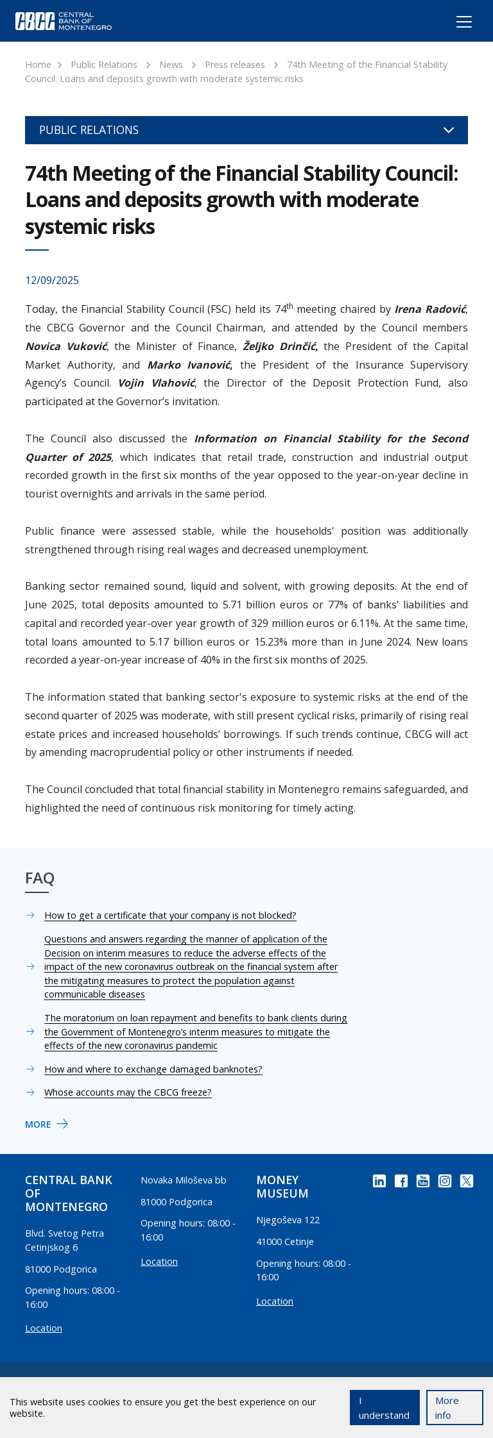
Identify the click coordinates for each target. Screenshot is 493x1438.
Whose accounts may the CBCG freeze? (128, 1092)
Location (43, 1328)
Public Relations (104, 64)
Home (38, 64)
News (171, 64)
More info (447, 1407)
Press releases (235, 64)
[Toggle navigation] (452, 23)
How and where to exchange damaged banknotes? (153, 1069)
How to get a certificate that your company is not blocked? (170, 915)
